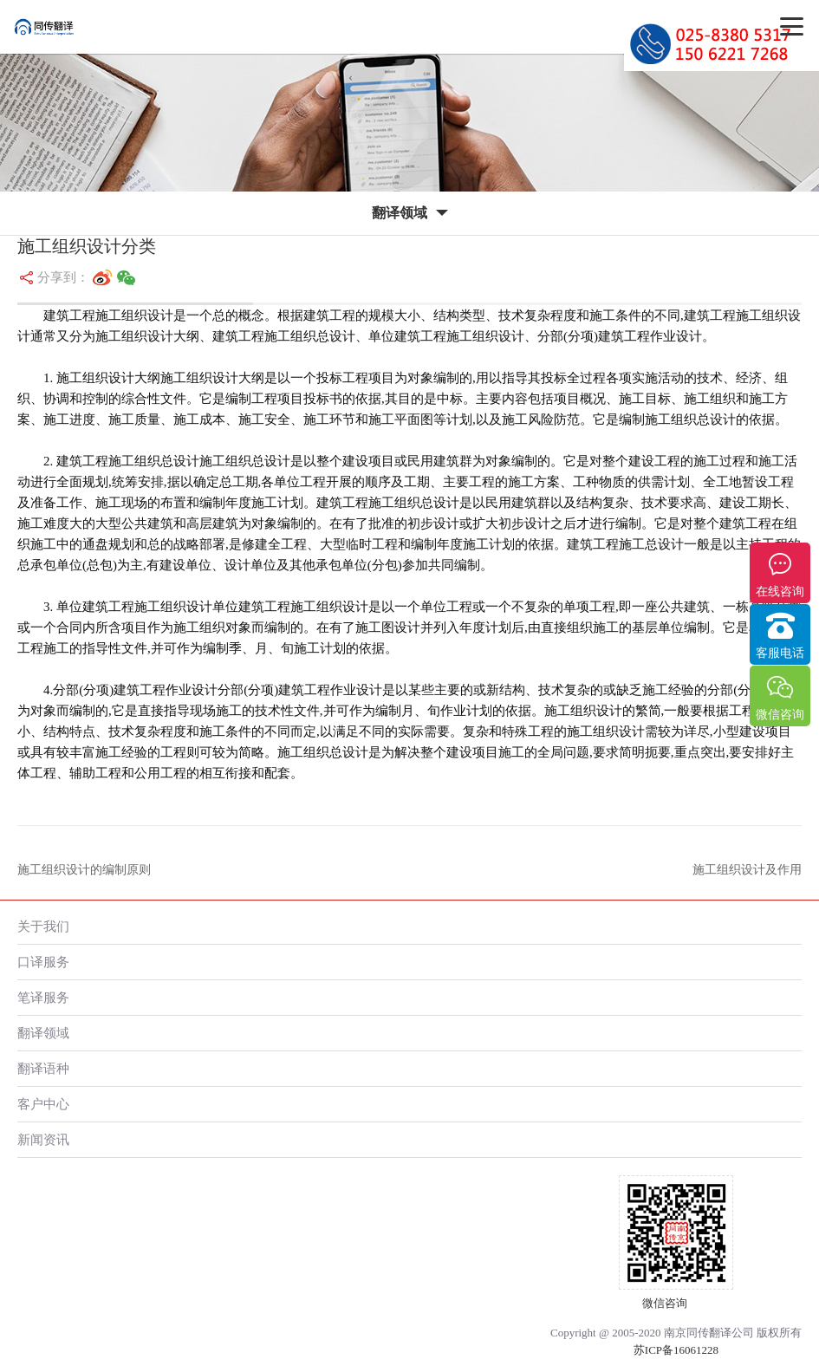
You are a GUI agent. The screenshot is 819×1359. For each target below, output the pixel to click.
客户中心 (43, 1103)
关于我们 (43, 926)
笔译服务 (43, 997)
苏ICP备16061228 (676, 1349)
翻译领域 (43, 1032)
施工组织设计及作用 (747, 869)
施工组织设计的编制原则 (84, 869)
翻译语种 (43, 1068)
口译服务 (43, 961)
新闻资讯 (43, 1139)
